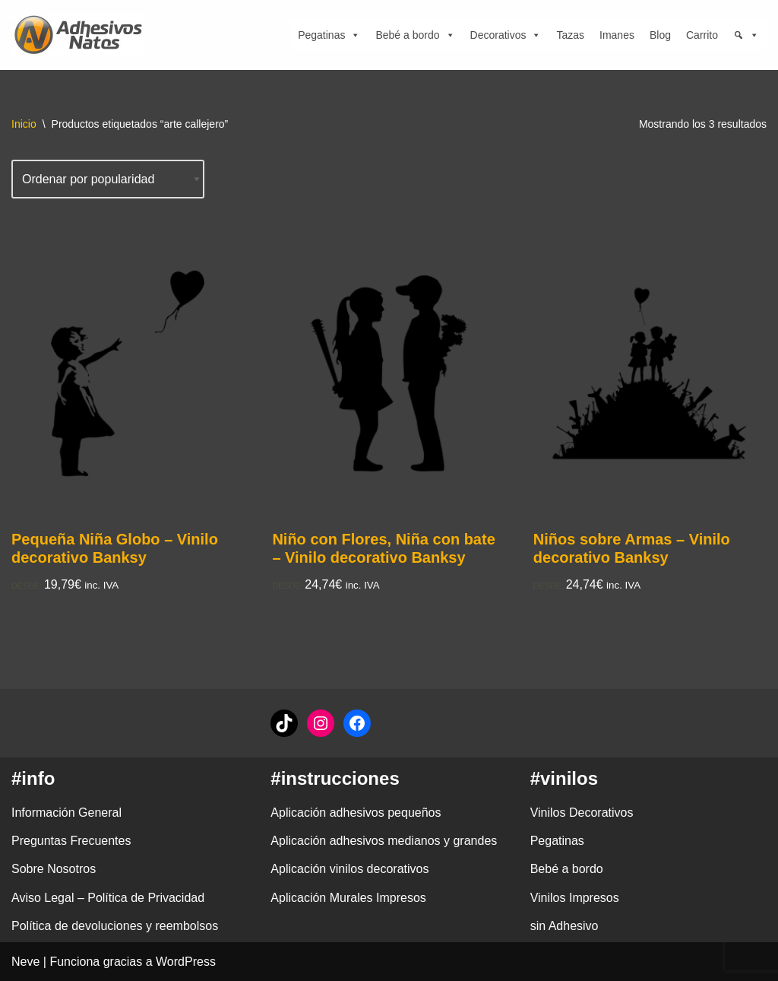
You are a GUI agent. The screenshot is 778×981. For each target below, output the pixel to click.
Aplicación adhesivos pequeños (355, 812)
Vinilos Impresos (574, 897)
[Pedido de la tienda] (107, 179)
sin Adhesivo (564, 925)
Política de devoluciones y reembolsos (114, 925)
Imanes (616, 35)
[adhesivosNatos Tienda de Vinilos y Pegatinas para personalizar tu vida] (82, 35)
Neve (25, 961)
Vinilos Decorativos (582, 812)
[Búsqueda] (746, 35)
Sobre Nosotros (53, 868)
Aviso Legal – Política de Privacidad (107, 897)
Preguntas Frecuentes (71, 840)
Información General (66, 812)
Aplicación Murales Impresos (348, 897)
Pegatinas (329, 35)
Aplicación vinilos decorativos (349, 868)
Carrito (702, 35)
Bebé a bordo (414, 35)
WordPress (186, 961)
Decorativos (506, 35)
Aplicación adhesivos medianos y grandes (383, 840)
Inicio (23, 124)
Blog (660, 35)
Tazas (570, 35)
